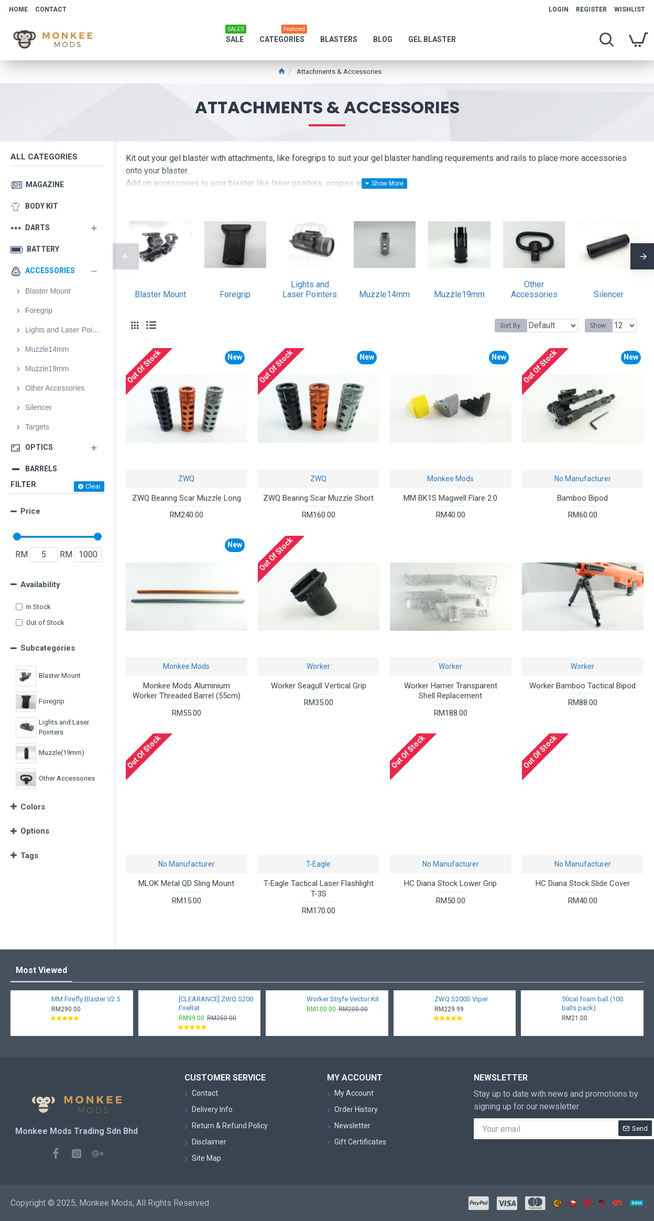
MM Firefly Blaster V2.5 (85, 999)
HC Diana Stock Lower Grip (450, 883)
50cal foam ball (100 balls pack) (592, 1003)
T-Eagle (318, 864)
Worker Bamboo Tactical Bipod (582, 685)
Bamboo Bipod (582, 498)
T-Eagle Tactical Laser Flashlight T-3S (319, 889)
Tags (29, 855)
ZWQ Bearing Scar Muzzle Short (318, 498)
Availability (40, 584)
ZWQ (186, 478)
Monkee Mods (450, 478)
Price (30, 511)
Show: (602, 325)
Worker (318, 666)
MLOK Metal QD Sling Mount (186, 883)
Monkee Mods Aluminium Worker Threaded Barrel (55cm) (187, 691)
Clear (93, 486)
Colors (32, 807)
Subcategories (47, 648)
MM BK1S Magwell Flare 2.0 (450, 498)
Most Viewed (41, 970)
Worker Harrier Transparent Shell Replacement (450, 691)
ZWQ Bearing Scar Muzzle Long (186, 498)
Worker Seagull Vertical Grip (318, 685)
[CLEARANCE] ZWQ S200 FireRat (216, 1003)
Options (34, 831)
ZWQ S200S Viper (461, 999)
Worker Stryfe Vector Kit (343, 999)
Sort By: (503, 325)
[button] (126, 256)
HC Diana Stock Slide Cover (583, 883)
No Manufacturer (582, 478)
